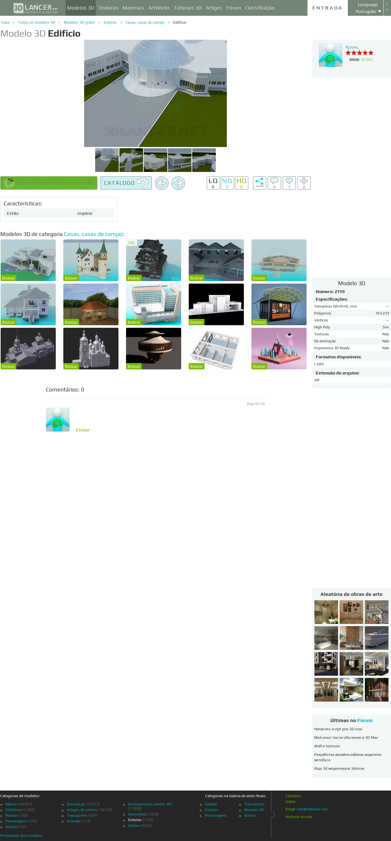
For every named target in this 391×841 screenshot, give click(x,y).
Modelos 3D (80, 8)
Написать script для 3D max (338, 729)
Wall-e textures (327, 746)
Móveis (11, 804)
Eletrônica (13, 810)
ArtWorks (159, 8)
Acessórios (137, 814)
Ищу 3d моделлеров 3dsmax (339, 768)
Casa (5, 22)
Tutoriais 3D (188, 8)
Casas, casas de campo (145, 22)
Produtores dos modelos (21, 835)
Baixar (8, 277)
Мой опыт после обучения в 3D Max (346, 737)
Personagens (16, 821)
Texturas (108, 8)
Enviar (83, 430)
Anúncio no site (298, 817)
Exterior (110, 22)
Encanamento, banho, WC (150, 804)
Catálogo (126, 183)
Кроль (352, 47)
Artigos (214, 8)
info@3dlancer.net (312, 809)
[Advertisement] (351, 177)
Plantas (11, 815)
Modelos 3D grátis (79, 22)
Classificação (259, 8)
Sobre (290, 801)
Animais (74, 821)
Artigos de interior (82, 810)
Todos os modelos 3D (36, 22)
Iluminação (76, 804)
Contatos (293, 796)
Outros (134, 825)
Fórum (233, 8)
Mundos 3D (254, 810)
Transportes (77, 815)
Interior (11, 827)
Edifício (179, 22)
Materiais (133, 8)
